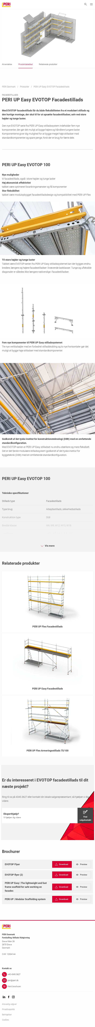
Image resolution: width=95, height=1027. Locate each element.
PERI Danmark (9, 86)
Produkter (25, 86)
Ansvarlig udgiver (9, 1004)
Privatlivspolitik (8, 1009)
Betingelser (7, 1014)
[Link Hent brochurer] (47, 986)
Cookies (5, 1020)
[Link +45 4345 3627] (47, 974)
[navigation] (47, 815)
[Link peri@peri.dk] (47, 980)
